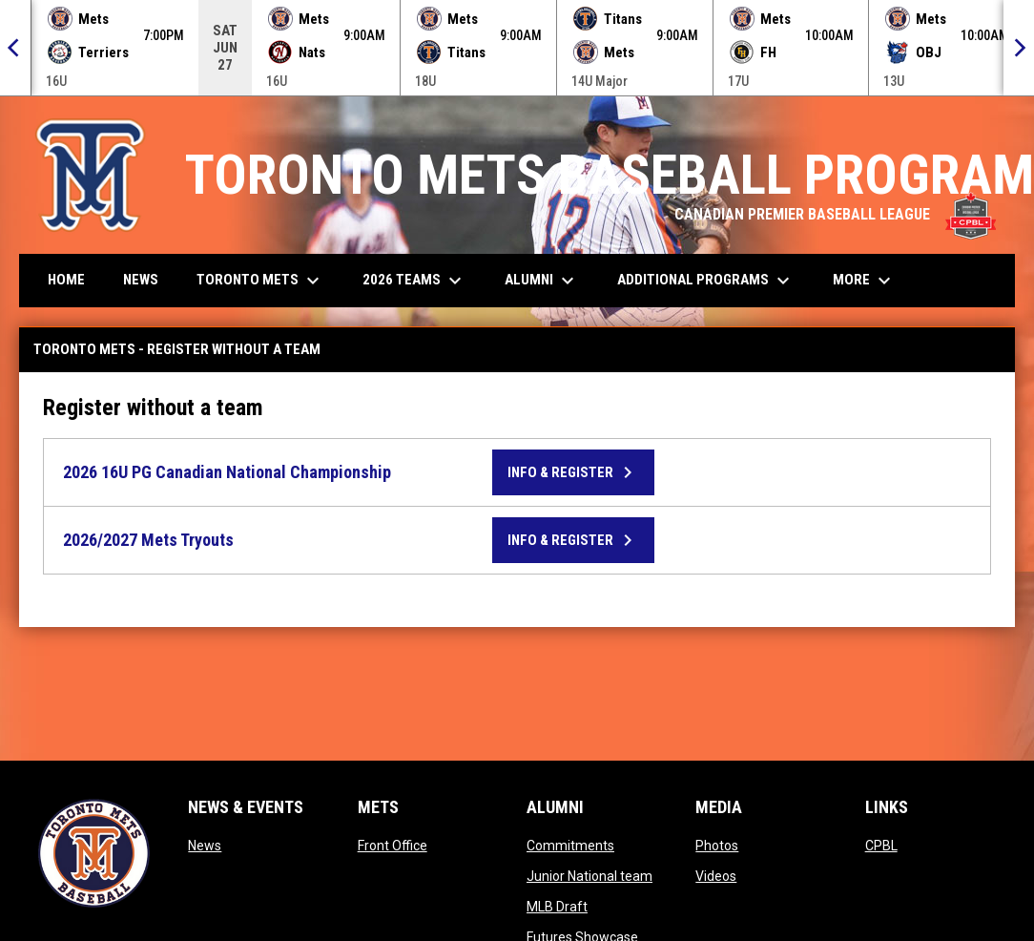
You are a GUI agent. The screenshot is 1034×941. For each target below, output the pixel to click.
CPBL (881, 845)
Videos (715, 876)
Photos (716, 845)
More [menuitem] (864, 280)
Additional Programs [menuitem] (706, 280)
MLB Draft (557, 906)
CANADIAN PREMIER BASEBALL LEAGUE (835, 214)
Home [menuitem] (66, 279)
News (204, 845)
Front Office (392, 845)
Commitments (570, 845)
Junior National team (589, 876)
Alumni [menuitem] (542, 280)
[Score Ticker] (517, 47)
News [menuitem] (140, 279)
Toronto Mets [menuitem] (260, 280)
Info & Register (573, 472)
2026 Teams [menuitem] (414, 280)
